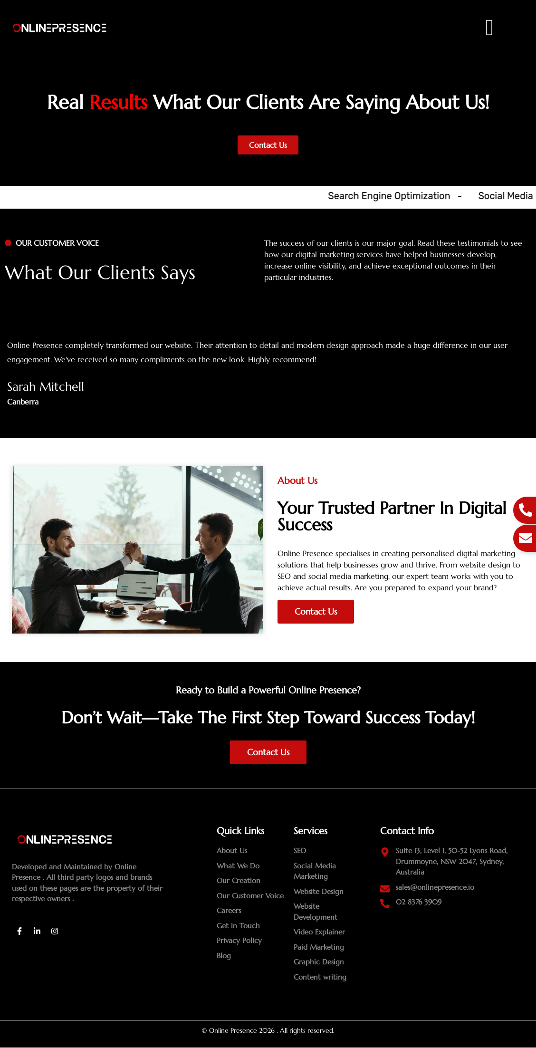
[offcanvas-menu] (490, 27)
